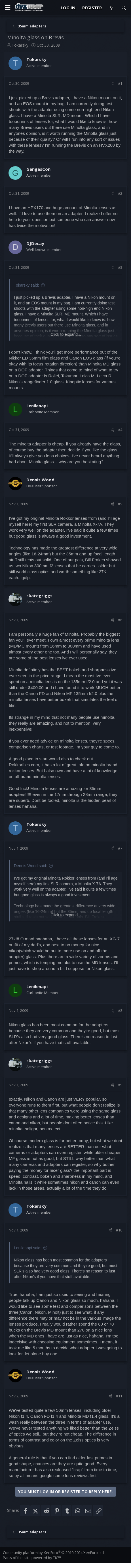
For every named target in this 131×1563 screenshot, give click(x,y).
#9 (120, 1084)
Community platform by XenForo (54, 1552)
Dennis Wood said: (30, 865)
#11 (119, 1396)
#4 (120, 429)
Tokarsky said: (26, 285)
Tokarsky (20, 45)
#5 (120, 503)
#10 (119, 1230)
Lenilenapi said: (27, 1248)
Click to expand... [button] (65, 334)
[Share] (112, 83)
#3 (120, 267)
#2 (120, 193)
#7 (120, 848)
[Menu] (7, 8)
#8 (120, 1010)
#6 (120, 619)
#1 (120, 83)
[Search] (124, 8)
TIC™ (57, 1557)
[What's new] (111, 8)
